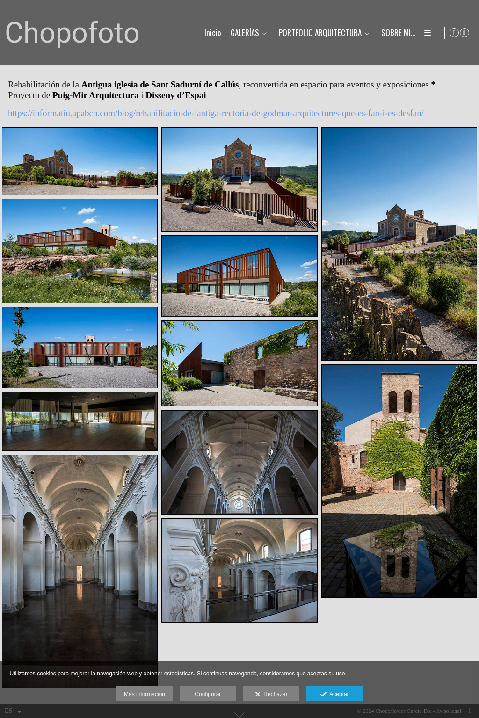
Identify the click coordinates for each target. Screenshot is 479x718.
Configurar (208, 694)
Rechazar (271, 694)
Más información (144, 694)
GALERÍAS (244, 33)
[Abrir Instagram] (464, 32)
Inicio (212, 33)
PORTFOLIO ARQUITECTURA (319, 33)
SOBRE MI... (397, 33)
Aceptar (334, 694)
